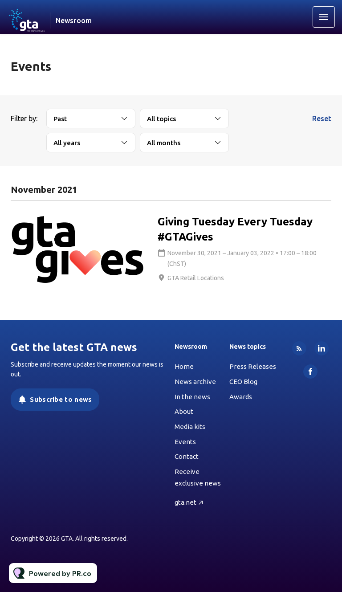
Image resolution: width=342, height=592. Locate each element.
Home (184, 366)
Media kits (190, 426)
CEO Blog (243, 381)
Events (185, 441)
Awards (240, 396)
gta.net (185, 502)
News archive (195, 381)
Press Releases (252, 366)
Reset (321, 118)
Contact (187, 456)
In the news (192, 396)
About (184, 411)
